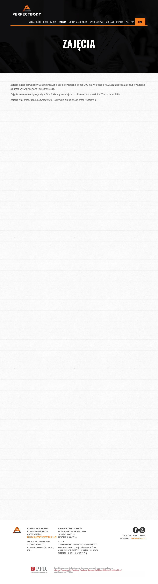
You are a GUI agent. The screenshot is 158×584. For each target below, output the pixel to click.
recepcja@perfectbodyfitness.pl (42, 537)
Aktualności (35, 22)
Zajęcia (62, 22)
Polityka (129, 22)
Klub (45, 22)
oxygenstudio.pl (138, 538)
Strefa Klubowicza (78, 22)
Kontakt (110, 22)
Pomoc (136, 535)
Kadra (53, 22)
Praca (142, 535)
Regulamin (126, 535)
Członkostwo (96, 22)
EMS (140, 22)
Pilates (119, 22)
